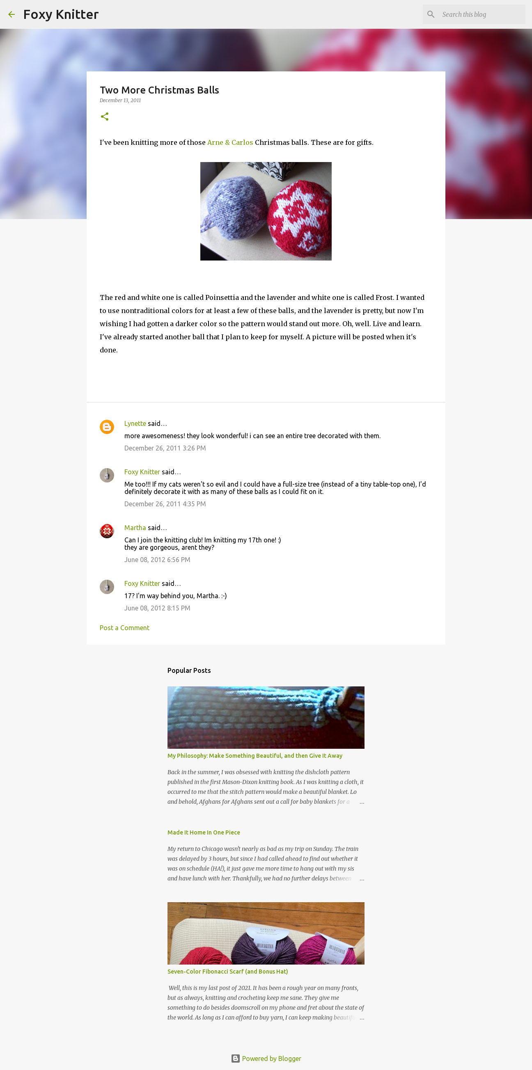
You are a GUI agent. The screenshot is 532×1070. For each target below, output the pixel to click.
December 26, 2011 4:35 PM (165, 504)
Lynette (135, 423)
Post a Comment (124, 627)
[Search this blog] (482, 14)
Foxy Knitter (61, 14)
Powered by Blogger (266, 1058)
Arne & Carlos (230, 142)
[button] (105, 117)
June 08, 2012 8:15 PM (157, 608)
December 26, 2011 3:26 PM (165, 448)
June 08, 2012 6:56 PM (157, 559)
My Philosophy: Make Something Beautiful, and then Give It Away (254, 755)
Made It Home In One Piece (203, 832)
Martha (135, 527)
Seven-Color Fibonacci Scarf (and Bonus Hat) (227, 971)
